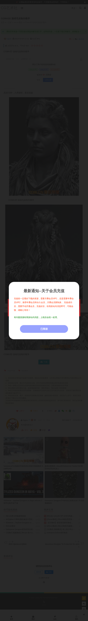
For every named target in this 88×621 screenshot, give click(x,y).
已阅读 (44, 329)
